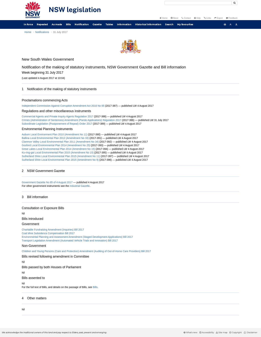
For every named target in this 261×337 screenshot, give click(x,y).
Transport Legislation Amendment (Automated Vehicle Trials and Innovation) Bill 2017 (70, 240)
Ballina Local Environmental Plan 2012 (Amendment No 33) (55, 138)
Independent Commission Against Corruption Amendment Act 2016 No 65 (63, 105)
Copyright (235, 332)
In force (28, 24)
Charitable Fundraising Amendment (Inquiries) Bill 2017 (53, 229)
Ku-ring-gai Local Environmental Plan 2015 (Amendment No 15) (58, 152)
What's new (190, 332)
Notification (82, 24)
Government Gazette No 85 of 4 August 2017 (47, 182)
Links (207, 18)
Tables (109, 24)
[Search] (198, 3)
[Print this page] (225, 24)
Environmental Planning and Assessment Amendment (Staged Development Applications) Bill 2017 (77, 236)
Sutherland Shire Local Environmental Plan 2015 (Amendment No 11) (61, 156)
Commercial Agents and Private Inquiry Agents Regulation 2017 (57, 116)
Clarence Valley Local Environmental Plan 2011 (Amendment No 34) (60, 141)
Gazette (97, 24)
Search (169, 24)
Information (124, 24)
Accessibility (206, 332)
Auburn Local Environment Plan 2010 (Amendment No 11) (54, 134)
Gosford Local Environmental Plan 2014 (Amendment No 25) (56, 145)
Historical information (148, 24)
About (174, 18)
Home (163, 18)
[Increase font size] (236, 24)
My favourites (185, 24)
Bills (68, 24)
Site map (221, 332)
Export (218, 18)
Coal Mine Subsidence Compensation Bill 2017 (48, 233)
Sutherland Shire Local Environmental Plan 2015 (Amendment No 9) (60, 159)
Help (197, 18)
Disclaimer (250, 332)
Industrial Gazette (80, 185)
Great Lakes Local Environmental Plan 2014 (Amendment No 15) (58, 148)
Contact (186, 18)
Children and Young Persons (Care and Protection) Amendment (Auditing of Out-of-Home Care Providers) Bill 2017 (86, 251)
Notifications (42, 32)
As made (57, 24)
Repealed (42, 24)
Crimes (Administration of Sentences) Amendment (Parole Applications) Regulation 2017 (71, 120)
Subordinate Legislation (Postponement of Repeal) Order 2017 (57, 123)
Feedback (231, 18)
